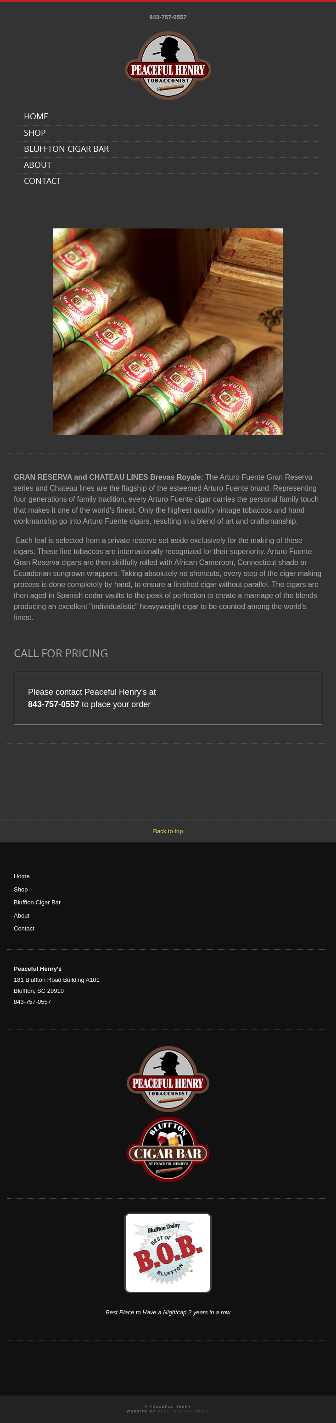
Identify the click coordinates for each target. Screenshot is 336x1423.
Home (36, 117)
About (37, 165)
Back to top (168, 831)
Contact (42, 181)
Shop (35, 133)
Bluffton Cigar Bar (66, 149)
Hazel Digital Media (183, 1411)
